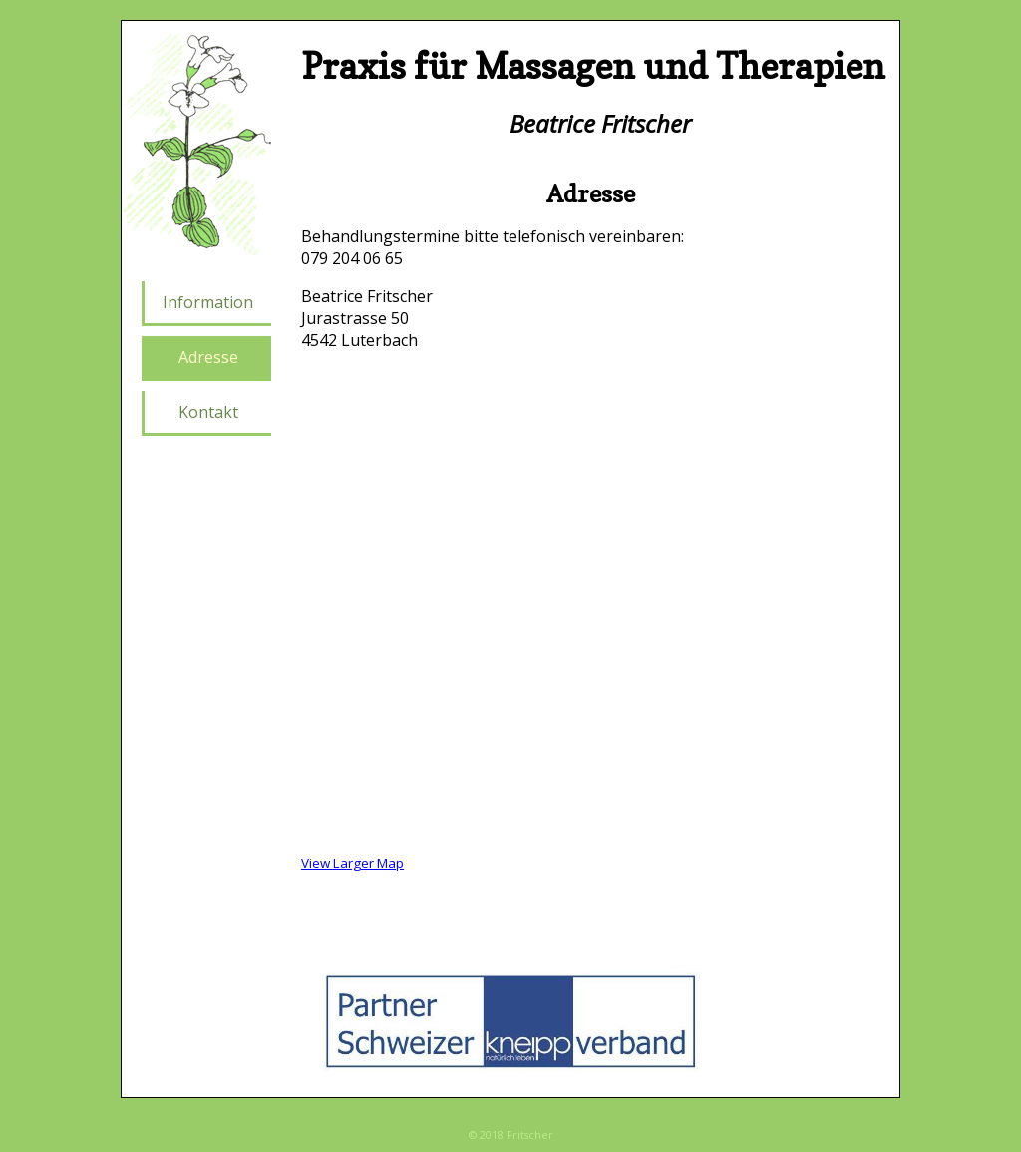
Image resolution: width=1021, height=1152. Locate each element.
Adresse (208, 357)
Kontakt (208, 412)
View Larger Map (352, 863)
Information (208, 302)
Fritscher (530, 1135)
